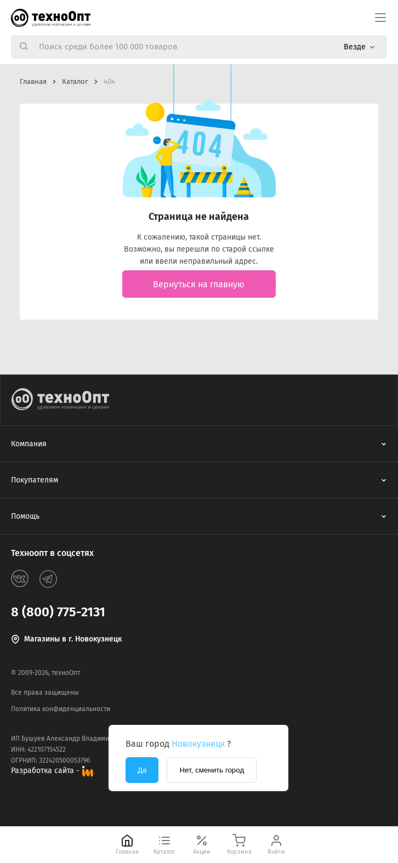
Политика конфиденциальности (60, 709)
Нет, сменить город (211, 770)
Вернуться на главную (199, 284)
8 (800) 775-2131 (58, 612)
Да (142, 770)
